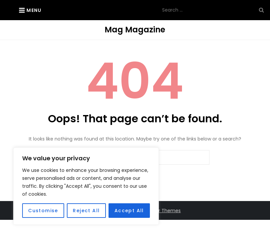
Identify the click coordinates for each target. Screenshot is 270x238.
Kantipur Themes (161, 210)
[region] (86, 186)
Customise (43, 210)
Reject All (86, 210)
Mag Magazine (135, 29)
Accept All (129, 210)
